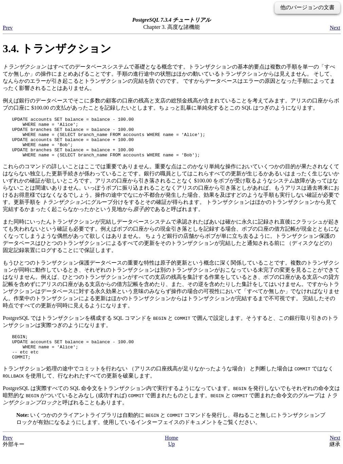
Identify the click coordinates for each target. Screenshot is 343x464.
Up (171, 457)
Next (335, 28)
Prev (8, 28)
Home (171, 451)
